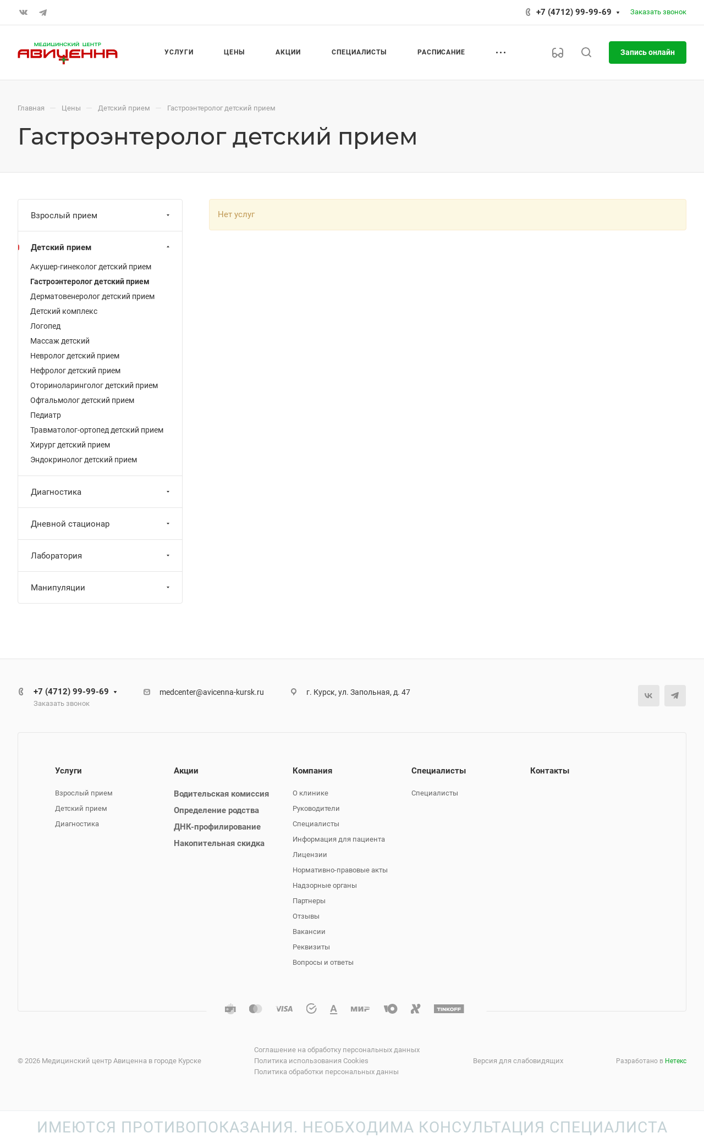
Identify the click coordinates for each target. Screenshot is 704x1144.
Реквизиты (311, 947)
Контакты (549, 771)
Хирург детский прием (70, 444)
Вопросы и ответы (323, 962)
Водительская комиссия (221, 794)
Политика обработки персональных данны (326, 1072)
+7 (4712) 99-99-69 (574, 12)
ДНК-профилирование (217, 827)
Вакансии (309, 931)
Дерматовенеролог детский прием (92, 296)
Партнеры (309, 901)
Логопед (45, 326)
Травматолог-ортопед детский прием (96, 429)
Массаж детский (60, 340)
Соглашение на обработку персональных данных (337, 1050)
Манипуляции (101, 588)
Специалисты (316, 824)
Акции (186, 771)
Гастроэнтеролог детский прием (90, 281)
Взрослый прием (101, 215)
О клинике (310, 793)
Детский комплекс (63, 311)
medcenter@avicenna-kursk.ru (212, 692)
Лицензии (310, 854)
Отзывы (306, 916)
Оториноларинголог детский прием (94, 385)
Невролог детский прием (74, 355)
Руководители (316, 808)
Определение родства (216, 810)
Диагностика (101, 492)
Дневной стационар (101, 524)
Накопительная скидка (219, 843)
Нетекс (675, 1061)
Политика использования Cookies (311, 1061)
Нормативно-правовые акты (340, 870)
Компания (312, 771)
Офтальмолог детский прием (82, 400)
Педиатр (45, 415)
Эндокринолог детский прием (83, 459)
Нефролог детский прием (75, 370)
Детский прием (101, 247)
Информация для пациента (339, 839)
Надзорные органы (325, 885)
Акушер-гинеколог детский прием (90, 266)
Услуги (68, 771)
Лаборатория (101, 556)
